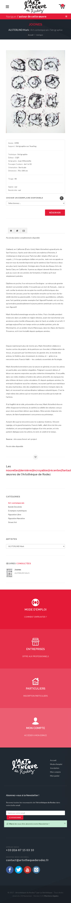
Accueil (30, 35)
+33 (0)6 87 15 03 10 (20, 850)
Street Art (12, 522)
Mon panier (54, 776)
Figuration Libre (14, 514)
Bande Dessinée (15, 507)
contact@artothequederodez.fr (27, 860)
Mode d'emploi (56, 764)
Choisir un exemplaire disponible (24, 198)
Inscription (54, 768)
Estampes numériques (17, 510)
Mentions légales (51, 896)
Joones (17, 570)
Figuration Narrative (16, 518)
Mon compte (55, 772)
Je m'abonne (15, 817)
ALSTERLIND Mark (21, 573)
